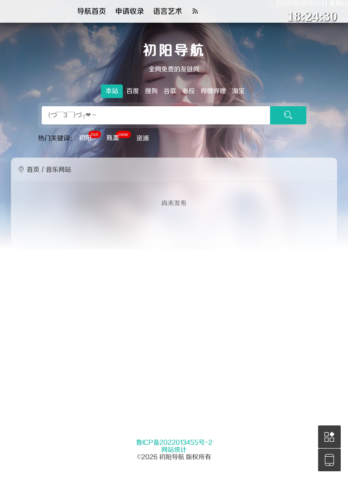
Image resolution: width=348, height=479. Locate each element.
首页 (33, 169)
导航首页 (91, 11)
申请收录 (129, 11)
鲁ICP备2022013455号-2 (174, 442)
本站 (112, 91)
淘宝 (238, 91)
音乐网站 (58, 169)
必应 (188, 91)
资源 (142, 138)
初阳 (90, 137)
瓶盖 (118, 137)
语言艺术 (167, 11)
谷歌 (170, 91)
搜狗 (151, 91)
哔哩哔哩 (213, 91)
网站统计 (174, 450)
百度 (132, 91)
